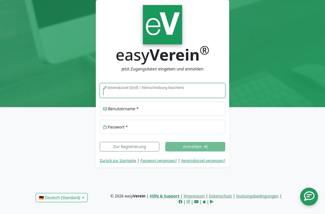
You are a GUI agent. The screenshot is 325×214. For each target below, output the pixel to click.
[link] (162, 24)
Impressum (194, 196)
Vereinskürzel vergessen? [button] (203, 160)
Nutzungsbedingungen (257, 196)
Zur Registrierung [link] (129, 146)
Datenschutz (220, 196)
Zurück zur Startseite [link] (118, 160)
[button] (309, 197)
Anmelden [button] (195, 146)
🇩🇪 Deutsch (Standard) (60, 197)
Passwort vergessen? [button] (158, 160)
